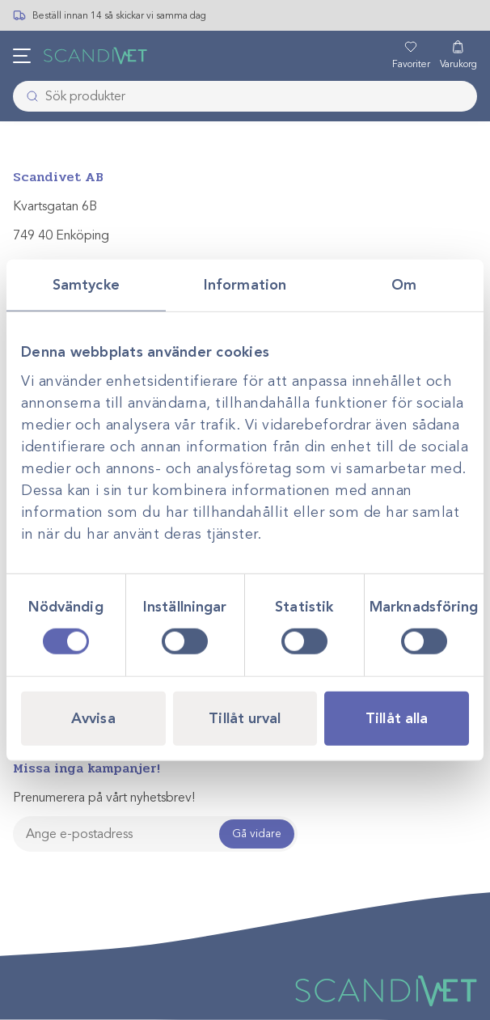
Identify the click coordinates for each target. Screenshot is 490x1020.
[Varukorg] (458, 55)
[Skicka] (27, 96)
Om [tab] (403, 284)
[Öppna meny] (21, 55)
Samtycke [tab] (86, 284)
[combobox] (245, 96)
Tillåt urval (245, 718)
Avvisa (93, 718)
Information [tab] (245, 284)
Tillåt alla (396, 718)
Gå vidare (256, 833)
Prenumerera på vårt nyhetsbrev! (104, 797)
